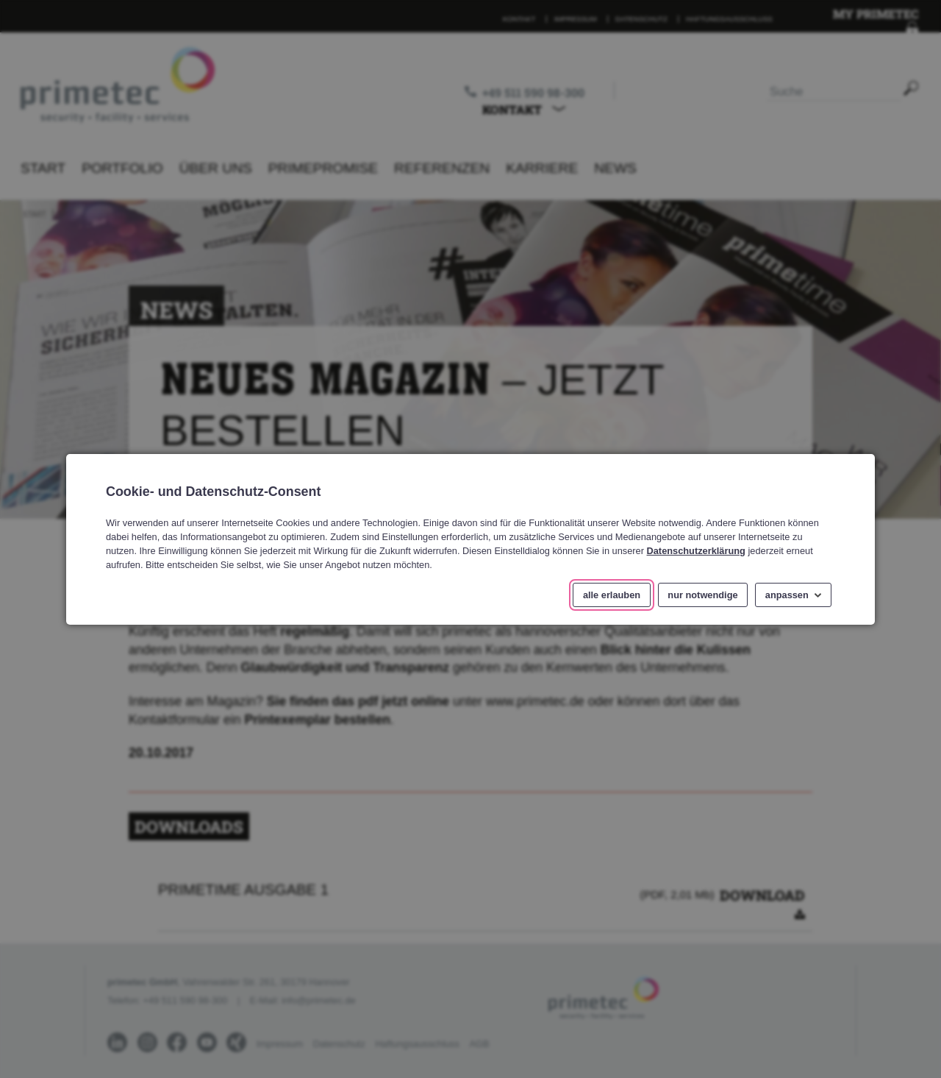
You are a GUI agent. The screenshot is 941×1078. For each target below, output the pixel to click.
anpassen (787, 594)
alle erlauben (611, 594)
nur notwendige (702, 594)
